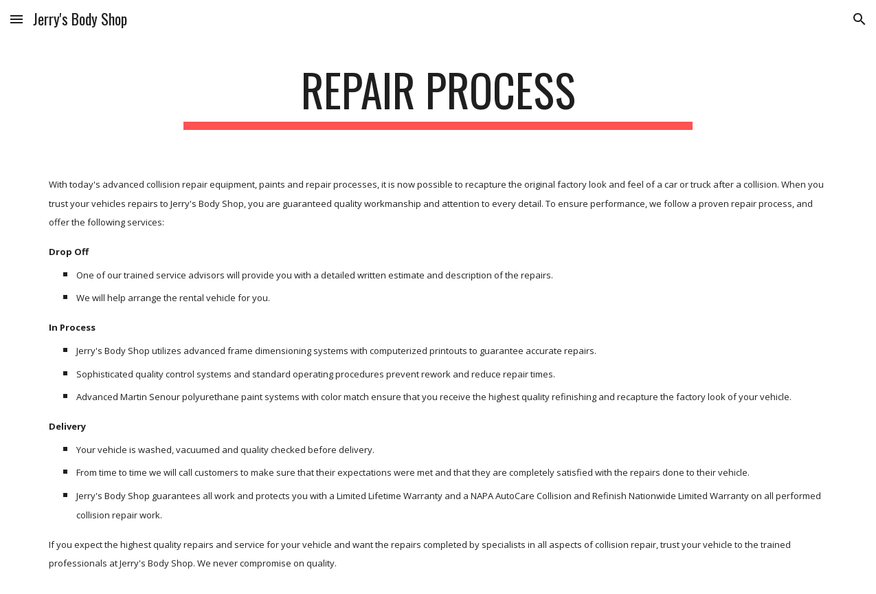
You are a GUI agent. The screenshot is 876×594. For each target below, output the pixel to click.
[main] (438, 96)
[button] (16, 19)
